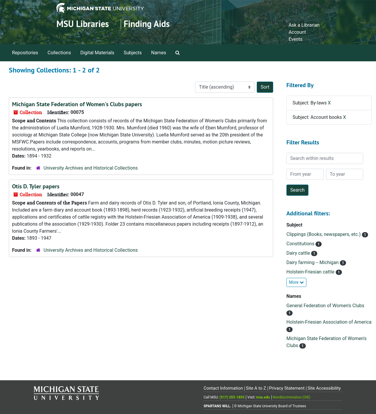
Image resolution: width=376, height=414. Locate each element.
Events (295, 39)
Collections (59, 52)
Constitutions (300, 243)
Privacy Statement (287, 388)
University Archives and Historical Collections (90, 168)
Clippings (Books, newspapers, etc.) (324, 234)
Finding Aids (147, 24)
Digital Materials (97, 52)
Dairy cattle (298, 253)
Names (158, 52)
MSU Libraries (82, 24)
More (296, 282)
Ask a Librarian (304, 25)
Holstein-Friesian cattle (311, 272)
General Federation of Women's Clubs (325, 305)
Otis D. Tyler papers (35, 186)
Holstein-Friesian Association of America (329, 322)
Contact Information (223, 388)
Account (297, 32)
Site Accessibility (324, 388)
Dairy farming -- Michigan (313, 262)
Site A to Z (256, 388)
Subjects (133, 52)
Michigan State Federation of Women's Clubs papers (77, 104)
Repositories (25, 52)
